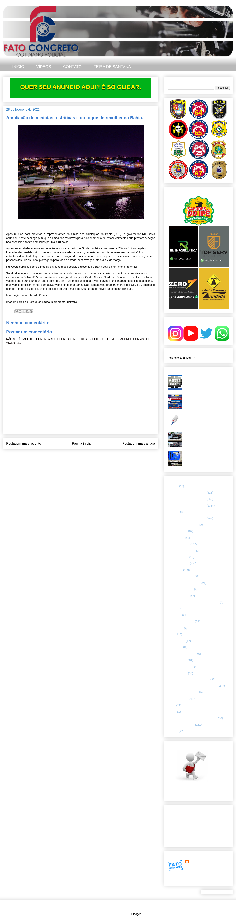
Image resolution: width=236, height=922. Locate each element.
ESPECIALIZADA (178, 563)
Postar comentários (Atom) (86, 454)
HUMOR (173, 608)
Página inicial (81, 443)
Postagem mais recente (23, 443)
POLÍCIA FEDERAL (180, 666)
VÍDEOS (43, 66)
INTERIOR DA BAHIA (181, 621)
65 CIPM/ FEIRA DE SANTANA (187, 499)
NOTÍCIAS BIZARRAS (181, 653)
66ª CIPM (173, 512)
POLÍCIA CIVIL (177, 660)
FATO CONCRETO (201, 861)
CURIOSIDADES (178, 557)
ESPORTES (175, 570)
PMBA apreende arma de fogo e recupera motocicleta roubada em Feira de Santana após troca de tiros (206, 456)
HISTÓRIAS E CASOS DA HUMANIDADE (193, 602)
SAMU (171, 705)
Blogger (136, 914)
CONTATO (72, 66)
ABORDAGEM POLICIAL (183, 524)
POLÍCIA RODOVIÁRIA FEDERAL (189, 679)
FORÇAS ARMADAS (180, 589)
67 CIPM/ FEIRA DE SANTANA (187, 518)
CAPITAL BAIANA (179, 544)
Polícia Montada (177, 673)
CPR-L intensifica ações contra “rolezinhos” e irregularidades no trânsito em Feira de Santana (203, 437)
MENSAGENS (176, 641)
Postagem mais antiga (138, 443)
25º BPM (173, 486)
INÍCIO (18, 66)
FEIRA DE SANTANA (112, 66)
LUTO (171, 634)
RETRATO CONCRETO (182, 692)
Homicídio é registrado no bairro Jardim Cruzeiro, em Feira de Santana (203, 418)
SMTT (171, 711)
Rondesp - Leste (178, 698)
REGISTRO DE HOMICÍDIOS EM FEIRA (193, 686)
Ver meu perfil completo (182, 880)
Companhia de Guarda (181, 550)
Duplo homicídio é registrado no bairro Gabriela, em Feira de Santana (206, 378)
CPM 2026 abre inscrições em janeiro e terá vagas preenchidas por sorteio (206, 399)
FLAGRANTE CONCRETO (184, 583)
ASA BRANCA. (177, 531)
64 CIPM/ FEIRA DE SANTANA (187, 492)
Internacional (175, 628)
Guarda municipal (178, 595)
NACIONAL (175, 647)
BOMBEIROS (176, 537)
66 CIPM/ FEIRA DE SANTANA (187, 505)
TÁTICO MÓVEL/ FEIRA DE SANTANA (192, 718)
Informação (174, 615)
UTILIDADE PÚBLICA (181, 724)
